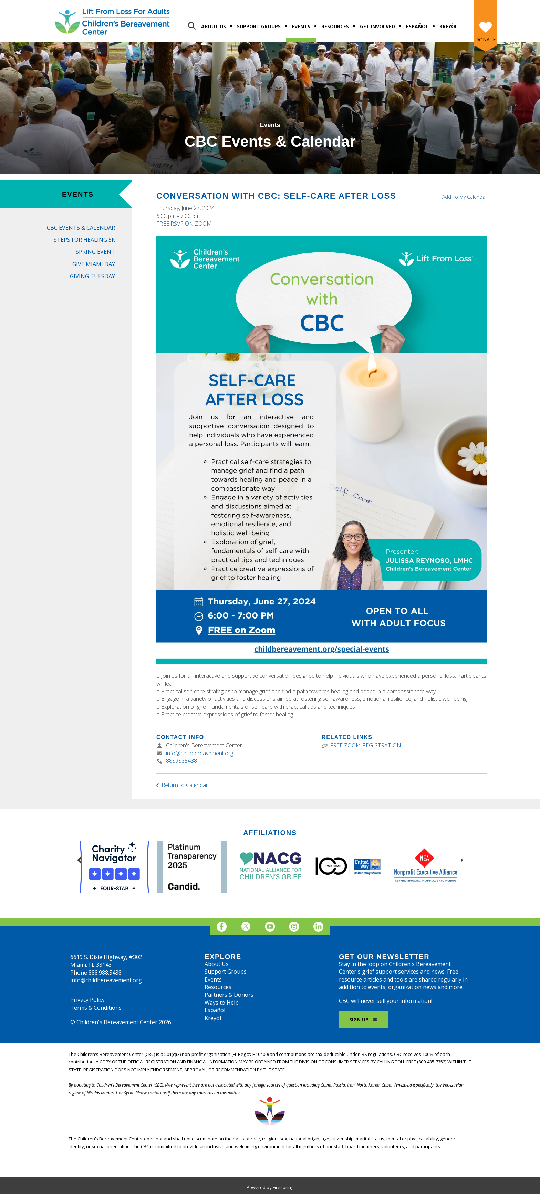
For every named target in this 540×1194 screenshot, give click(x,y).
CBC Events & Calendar (81, 227)
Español (417, 26)
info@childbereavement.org (199, 753)
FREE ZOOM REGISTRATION (365, 745)
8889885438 (181, 761)
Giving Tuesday (92, 276)
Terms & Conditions (96, 1007)
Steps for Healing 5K (84, 239)
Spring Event (95, 252)
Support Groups (259, 26)
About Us (213, 26)
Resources (335, 26)
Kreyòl (448, 26)
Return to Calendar (185, 785)
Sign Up (363, 1019)
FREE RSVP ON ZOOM (184, 223)
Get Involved (377, 26)
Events (301, 26)
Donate (485, 39)
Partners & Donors (229, 994)
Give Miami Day (93, 264)
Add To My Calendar (464, 197)
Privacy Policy (87, 1000)
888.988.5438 (105, 972)
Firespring (283, 1187)
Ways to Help (222, 1002)
